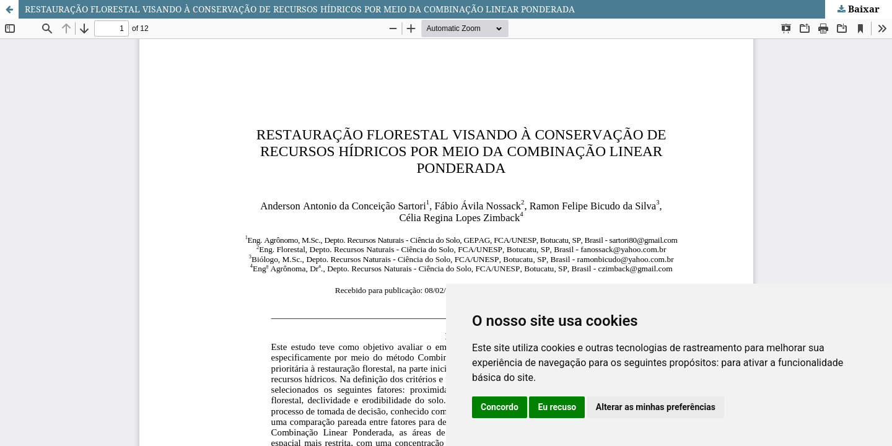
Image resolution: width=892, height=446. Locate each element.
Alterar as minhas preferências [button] (655, 407)
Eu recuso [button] (557, 407)
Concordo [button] (499, 407)
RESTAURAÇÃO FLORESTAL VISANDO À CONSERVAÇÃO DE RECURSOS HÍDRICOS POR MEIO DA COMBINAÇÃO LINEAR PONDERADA (300, 9)
